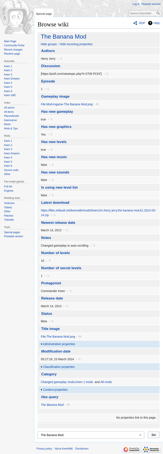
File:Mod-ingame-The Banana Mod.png (67, 104)
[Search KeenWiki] (145, 13)
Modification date (55, 351)
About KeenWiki (64, 448)
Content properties (55, 389)
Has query (49, 397)
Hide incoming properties (76, 44)
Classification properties (59, 367)
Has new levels (53, 142)
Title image (50, 329)
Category (49, 374)
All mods (106, 382)
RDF (142, 23)
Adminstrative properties (59, 344)
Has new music (54, 157)
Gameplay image (55, 96)
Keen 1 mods (84, 382)
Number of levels (55, 253)
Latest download (55, 203)
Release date (52, 298)
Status (46, 314)
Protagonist (51, 283)
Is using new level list (59, 187)
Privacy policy (44, 448)
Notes (46, 238)
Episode (48, 81)
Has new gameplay (57, 112)
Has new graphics (56, 127)
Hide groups (49, 44)
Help (156, 23)
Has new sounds (55, 172)
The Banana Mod (63, 36)
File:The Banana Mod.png (58, 336)
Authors (48, 51)
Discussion (50, 66)
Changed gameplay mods (58, 382)
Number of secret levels (61, 268)
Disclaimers (82, 448)
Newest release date (58, 223)
